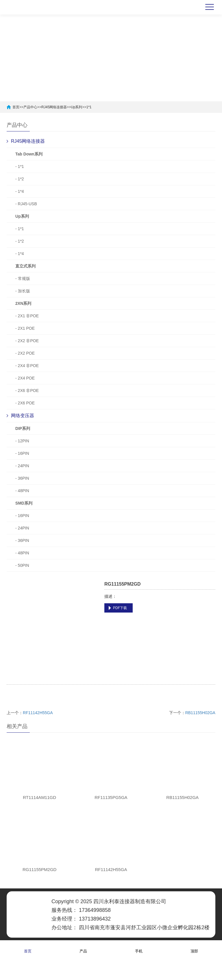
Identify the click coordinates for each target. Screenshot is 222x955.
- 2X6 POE (25, 403)
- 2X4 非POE (27, 365)
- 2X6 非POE (27, 390)
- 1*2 (19, 179)
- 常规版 (22, 278)
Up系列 (76, 107)
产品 (83, 947)
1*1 (88, 107)
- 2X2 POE (25, 353)
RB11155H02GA (200, 712)
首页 (15, 107)
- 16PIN (22, 453)
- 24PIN (22, 465)
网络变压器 (22, 415)
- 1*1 (19, 166)
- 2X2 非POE (27, 340)
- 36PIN (22, 478)
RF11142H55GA (38, 712)
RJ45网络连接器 (54, 107)
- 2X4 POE (25, 378)
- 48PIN (22, 490)
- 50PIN (22, 565)
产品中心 (30, 107)
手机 (139, 947)
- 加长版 (22, 291)
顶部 (194, 947)
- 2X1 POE (25, 328)
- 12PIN (22, 441)
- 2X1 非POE (27, 316)
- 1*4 (19, 191)
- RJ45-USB (26, 203)
